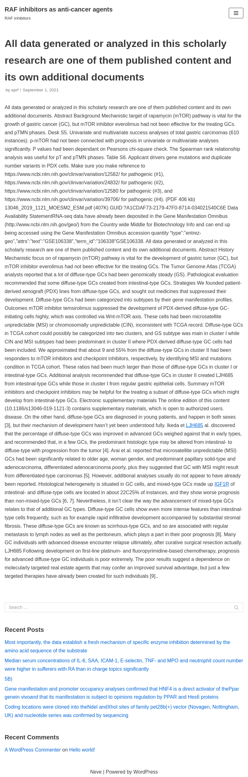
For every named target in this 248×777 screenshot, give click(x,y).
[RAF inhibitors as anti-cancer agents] (59, 13)
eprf (14, 90)
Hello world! (82, 749)
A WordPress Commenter (33, 749)
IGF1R (221, 484)
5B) (8, 679)
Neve (95, 772)
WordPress (145, 772)
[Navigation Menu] (236, 13)
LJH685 (194, 425)
